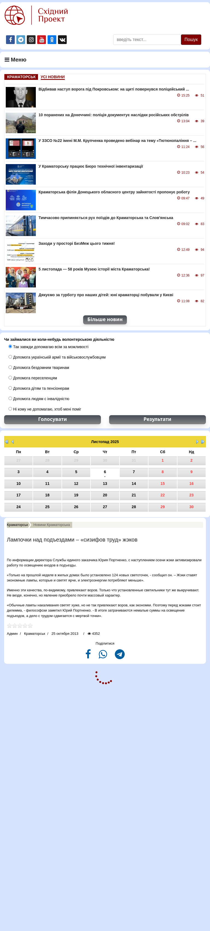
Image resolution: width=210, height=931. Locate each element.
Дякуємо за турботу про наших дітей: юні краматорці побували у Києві (106, 295)
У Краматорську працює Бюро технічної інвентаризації (91, 166)
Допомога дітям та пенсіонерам (38, 388)
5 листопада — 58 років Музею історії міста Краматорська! (94, 269)
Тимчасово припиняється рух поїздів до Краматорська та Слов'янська (106, 218)
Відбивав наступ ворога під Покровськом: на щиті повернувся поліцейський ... (114, 89)
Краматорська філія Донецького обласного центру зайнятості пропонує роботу (114, 192)
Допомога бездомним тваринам (38, 367)
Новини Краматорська (51, 525)
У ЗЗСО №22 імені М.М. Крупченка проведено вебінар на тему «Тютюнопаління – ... (117, 140)
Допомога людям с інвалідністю (38, 399)
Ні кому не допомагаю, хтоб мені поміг (44, 409)
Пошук (191, 39)
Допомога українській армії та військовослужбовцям (57, 357)
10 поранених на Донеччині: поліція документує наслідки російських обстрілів (114, 115)
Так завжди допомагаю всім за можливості (48, 347)
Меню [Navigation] (16, 60)
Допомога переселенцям (32, 378)
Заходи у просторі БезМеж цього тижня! (77, 243)
